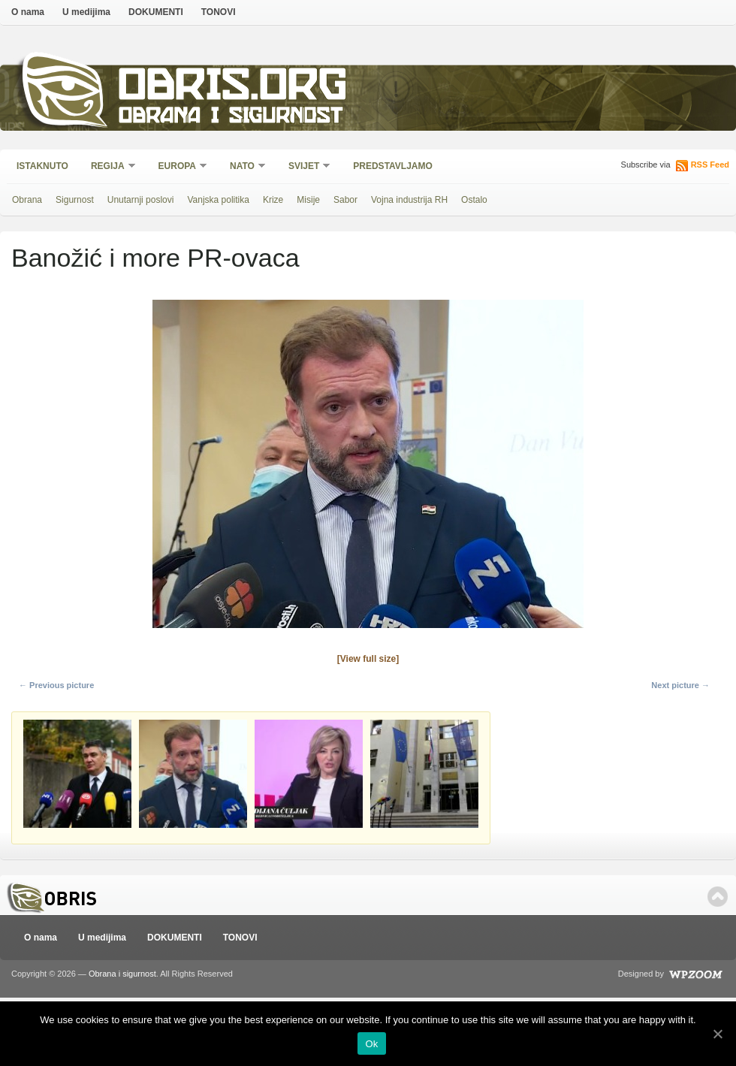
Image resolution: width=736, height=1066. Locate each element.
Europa (178, 167)
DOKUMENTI (155, 12)
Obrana (27, 200)
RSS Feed (710, 164)
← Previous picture (56, 685)
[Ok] (717, 1033)
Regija (108, 167)
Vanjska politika (218, 200)
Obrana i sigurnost (230, 117)
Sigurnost (75, 200)
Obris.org (233, 88)
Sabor (345, 200)
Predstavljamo (393, 166)
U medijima (86, 12)
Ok (371, 1043)
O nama (27, 12)
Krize (273, 200)
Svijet (304, 167)
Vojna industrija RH (409, 200)
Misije (308, 200)
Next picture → (680, 685)
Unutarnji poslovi (140, 200)
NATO (243, 167)
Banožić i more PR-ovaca (155, 257)
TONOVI (218, 12)
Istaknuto (42, 166)
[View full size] (368, 659)
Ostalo (474, 200)
